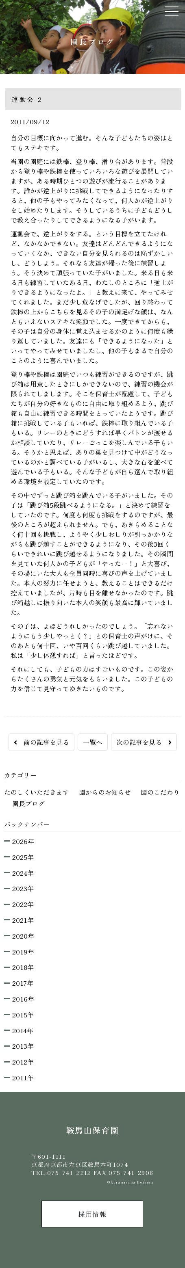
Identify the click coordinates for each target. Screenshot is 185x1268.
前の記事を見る (41, 742)
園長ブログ (28, 803)
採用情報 (92, 1214)
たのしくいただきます (36, 792)
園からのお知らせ (105, 792)
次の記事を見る (144, 742)
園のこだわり (160, 792)
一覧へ (92, 742)
